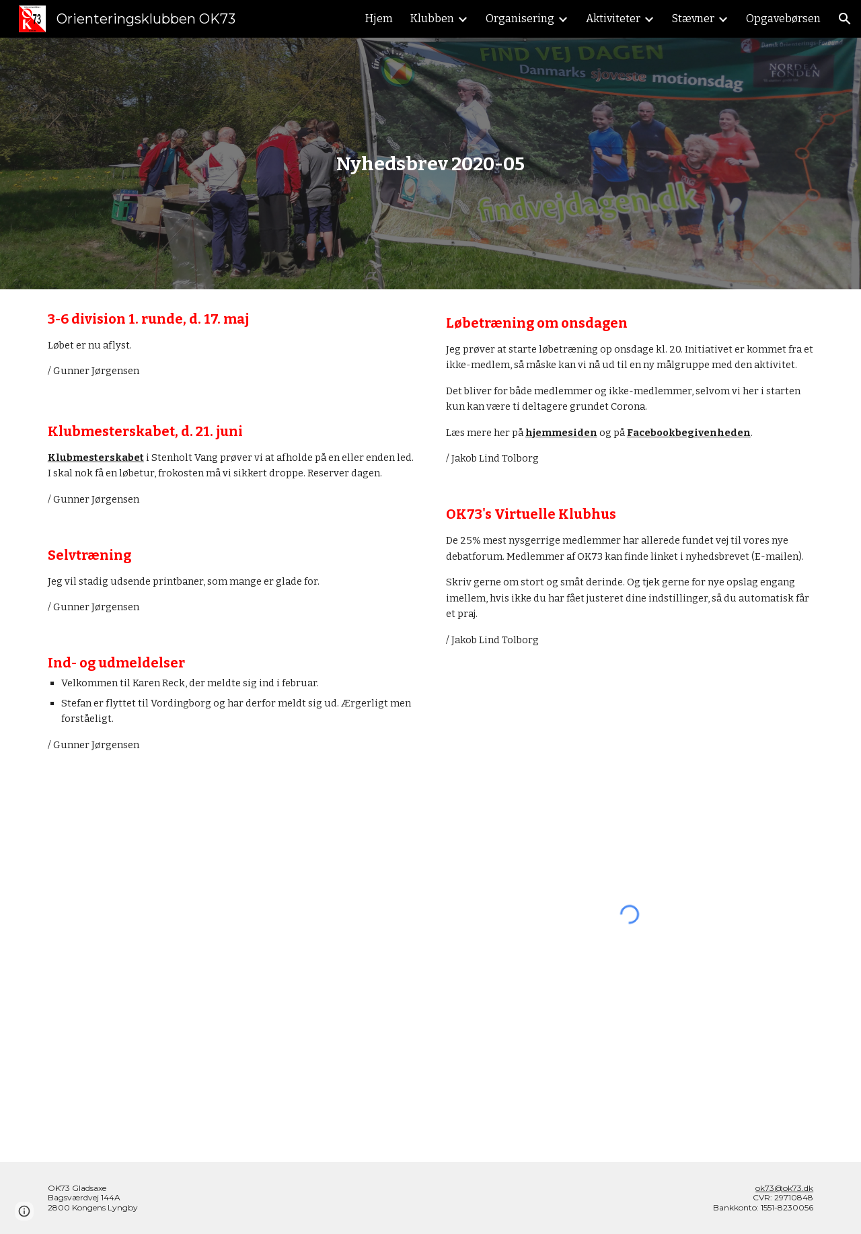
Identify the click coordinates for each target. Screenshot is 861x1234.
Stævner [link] (693, 18)
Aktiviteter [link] (613, 18)
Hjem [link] (379, 18)
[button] (845, 19)
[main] (430, 164)
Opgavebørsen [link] (783, 18)
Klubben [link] (432, 18)
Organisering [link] (520, 18)
